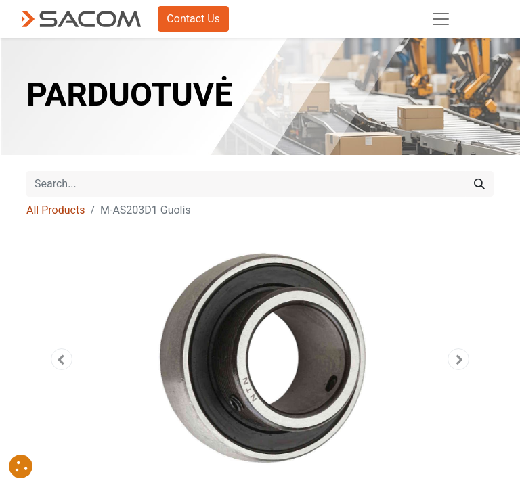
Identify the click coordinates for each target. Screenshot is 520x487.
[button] (61, 359)
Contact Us (193, 18)
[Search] (479, 184)
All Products (55, 210)
